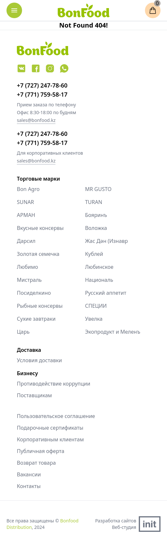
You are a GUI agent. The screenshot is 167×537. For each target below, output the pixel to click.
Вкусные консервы (40, 228)
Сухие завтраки (36, 318)
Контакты (29, 486)
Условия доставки (39, 360)
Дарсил (26, 241)
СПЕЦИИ (96, 305)
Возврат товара (36, 462)
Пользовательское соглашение (56, 416)
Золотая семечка (38, 253)
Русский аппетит (105, 292)
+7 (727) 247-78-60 (42, 85)
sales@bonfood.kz (36, 120)
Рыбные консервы (40, 305)
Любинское (99, 266)
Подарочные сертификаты (50, 427)
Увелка (93, 318)
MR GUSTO (98, 189)
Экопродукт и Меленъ (112, 331)
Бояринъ (96, 215)
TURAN (93, 202)
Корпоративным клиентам (50, 439)
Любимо (27, 266)
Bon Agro (28, 189)
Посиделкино (34, 292)
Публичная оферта (40, 451)
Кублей (94, 253)
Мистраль (29, 279)
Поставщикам (34, 395)
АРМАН (26, 215)
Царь (23, 331)
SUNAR (25, 202)
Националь (99, 279)
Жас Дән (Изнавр (106, 241)
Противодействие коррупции (53, 383)
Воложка (96, 228)
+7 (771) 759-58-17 (42, 94)
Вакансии (29, 474)
